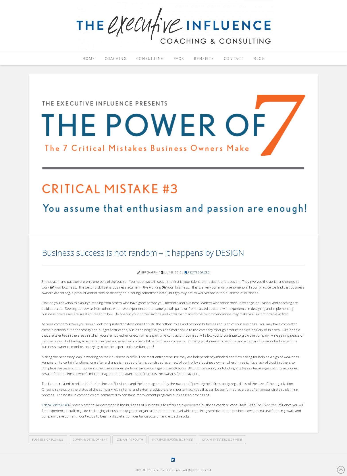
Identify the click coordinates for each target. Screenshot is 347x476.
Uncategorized (197, 272)
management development (222, 439)
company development (90, 439)
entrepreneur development (172, 439)
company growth (129, 439)
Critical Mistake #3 (55, 405)
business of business (48, 439)
